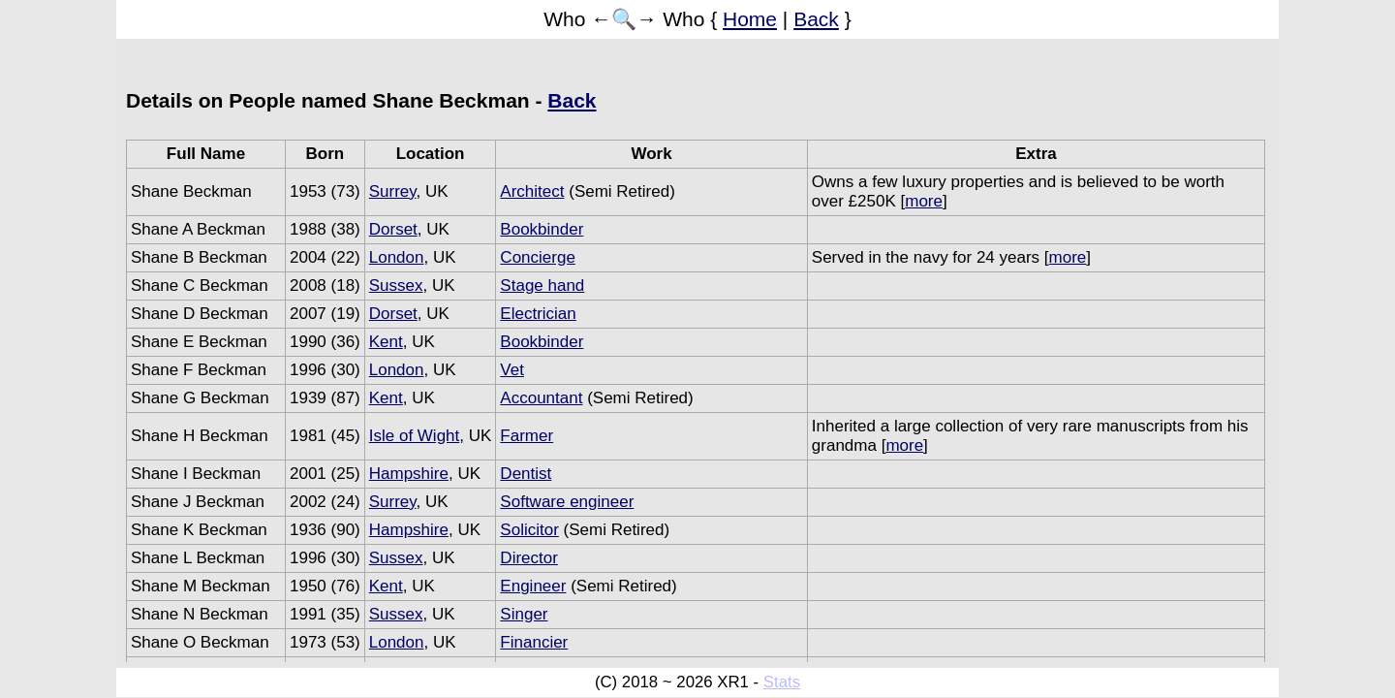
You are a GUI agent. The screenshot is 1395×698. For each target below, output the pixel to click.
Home (750, 19)
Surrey (393, 191)
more (924, 201)
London (396, 257)
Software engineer (567, 501)
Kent (386, 342)
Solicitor (529, 530)
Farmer (526, 436)
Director (529, 558)
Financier (534, 642)
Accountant (541, 398)
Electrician (537, 313)
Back (816, 19)
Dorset (393, 229)
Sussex (396, 285)
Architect (532, 191)
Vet (512, 370)
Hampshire (409, 473)
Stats (781, 682)
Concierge (537, 257)
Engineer (533, 586)
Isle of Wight (414, 436)
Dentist (525, 473)
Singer (523, 614)
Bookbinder (541, 229)
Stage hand (542, 285)
